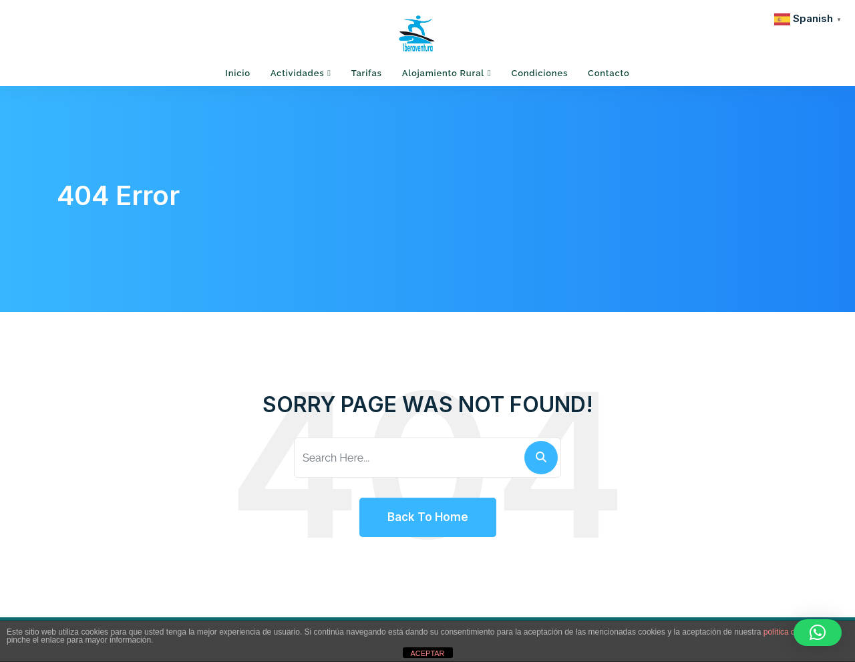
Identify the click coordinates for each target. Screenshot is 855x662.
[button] (818, 632)
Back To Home (427, 517)
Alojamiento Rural (443, 73)
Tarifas (366, 73)
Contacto (609, 73)
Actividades (298, 73)
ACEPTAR (427, 653)
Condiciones (539, 73)
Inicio (237, 73)
